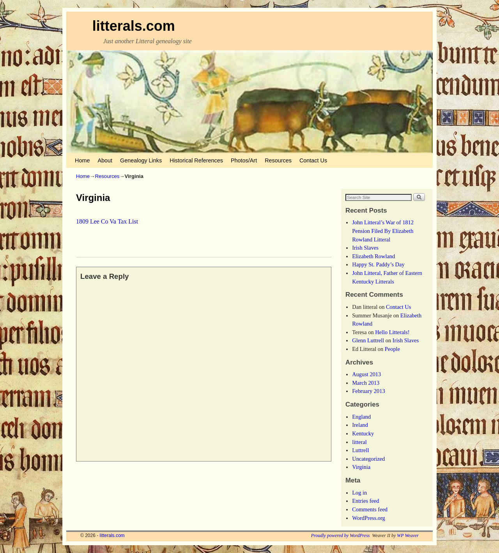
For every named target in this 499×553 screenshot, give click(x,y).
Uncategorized (368, 459)
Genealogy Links (141, 160)
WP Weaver (408, 535)
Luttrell (360, 450)
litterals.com (133, 26)
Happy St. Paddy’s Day (378, 264)
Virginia (361, 467)
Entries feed (365, 501)
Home (82, 160)
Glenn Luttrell (368, 340)
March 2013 (365, 383)
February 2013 (368, 391)
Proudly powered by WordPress (340, 535)
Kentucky (363, 433)
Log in (359, 493)
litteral (359, 442)
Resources (278, 160)
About (104, 160)
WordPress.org (368, 518)
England (361, 417)
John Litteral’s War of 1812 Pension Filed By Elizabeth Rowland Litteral (383, 230)
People (392, 349)
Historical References (196, 160)
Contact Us (313, 160)
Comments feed (370, 509)
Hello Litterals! (392, 332)
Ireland (360, 425)
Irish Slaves (365, 248)
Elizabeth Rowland (373, 256)
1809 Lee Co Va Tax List (107, 221)
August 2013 (366, 374)
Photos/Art (244, 160)
